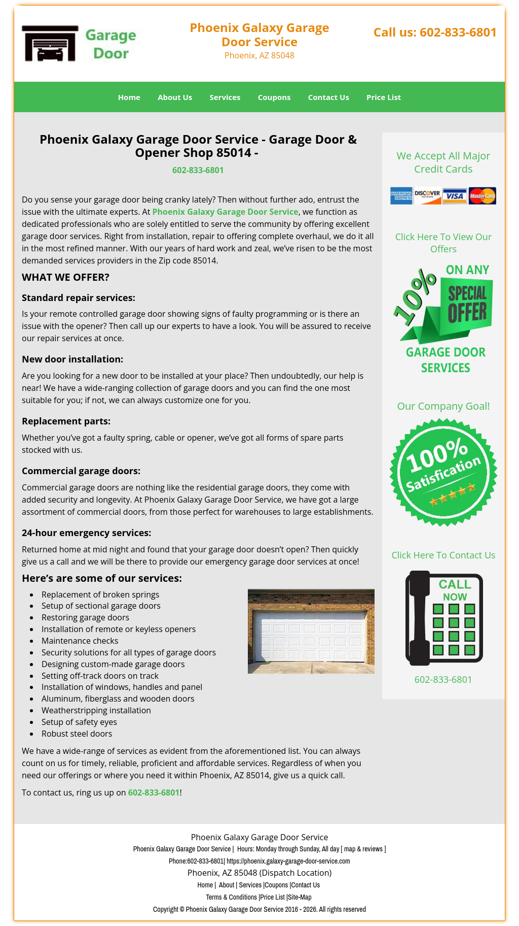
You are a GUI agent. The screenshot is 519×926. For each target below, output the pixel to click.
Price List (383, 97)
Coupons (274, 97)
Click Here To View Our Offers (443, 242)
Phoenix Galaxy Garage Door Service (225, 211)
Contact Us (328, 97)
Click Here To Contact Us (443, 555)
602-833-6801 (458, 31)
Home (129, 97)
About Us (175, 97)
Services (225, 97)
